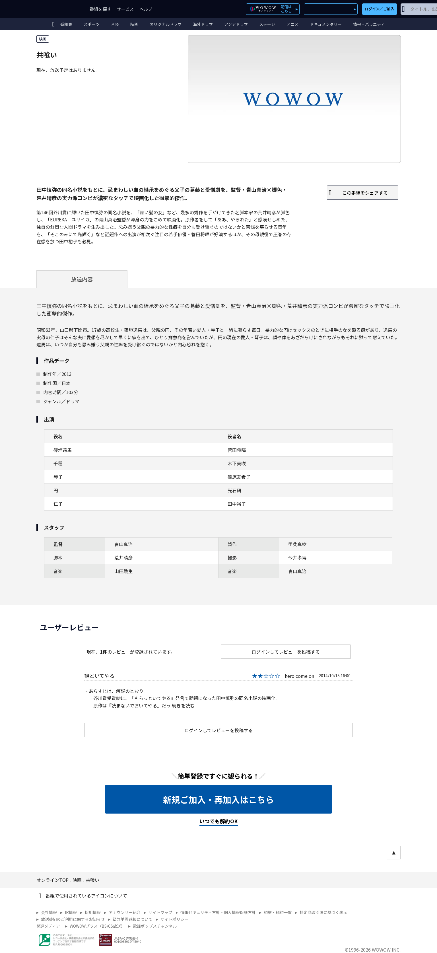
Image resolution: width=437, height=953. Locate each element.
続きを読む (183, 705)
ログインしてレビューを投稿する (286, 651)
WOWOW (57, 9)
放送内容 (82, 279)
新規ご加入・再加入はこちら (218, 799)
